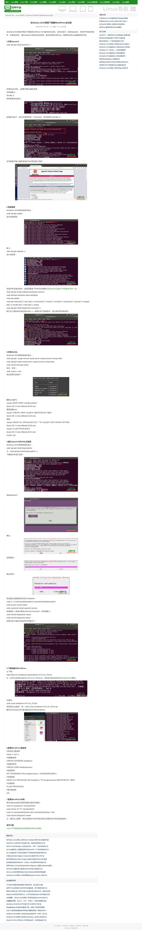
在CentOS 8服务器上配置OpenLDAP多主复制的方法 (24, 869)
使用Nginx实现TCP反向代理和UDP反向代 (113, 62)
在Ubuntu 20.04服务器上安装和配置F (112, 53)
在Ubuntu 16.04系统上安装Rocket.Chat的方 (114, 44)
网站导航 (85, 926)
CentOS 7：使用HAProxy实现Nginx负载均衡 (114, 35)
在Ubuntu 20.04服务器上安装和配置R (112, 56)
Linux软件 (52, 2)
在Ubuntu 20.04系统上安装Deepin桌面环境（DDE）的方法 (26, 914)
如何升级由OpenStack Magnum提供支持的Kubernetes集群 (26, 859)
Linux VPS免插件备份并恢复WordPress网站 (24, 828)
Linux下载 (24, 2)
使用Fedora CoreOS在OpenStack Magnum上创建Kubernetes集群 (29, 865)
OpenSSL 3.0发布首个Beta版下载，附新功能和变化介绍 (25, 843)
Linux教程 (43, 2)
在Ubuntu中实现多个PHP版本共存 (59, 289)
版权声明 (79, 926)
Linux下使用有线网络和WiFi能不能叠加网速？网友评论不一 (26, 910)
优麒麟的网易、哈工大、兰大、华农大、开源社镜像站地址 (26, 901)
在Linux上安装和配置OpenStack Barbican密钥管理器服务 (26, 872)
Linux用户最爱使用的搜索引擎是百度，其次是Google (24, 885)
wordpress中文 (66, 678)
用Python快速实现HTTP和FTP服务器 (112, 38)
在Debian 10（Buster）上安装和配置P (112, 50)
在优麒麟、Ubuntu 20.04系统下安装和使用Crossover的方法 (27, 898)
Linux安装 (33, 2)
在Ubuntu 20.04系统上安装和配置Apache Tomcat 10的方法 (26, 875)
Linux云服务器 (92, 2)
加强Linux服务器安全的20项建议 (110, 27)
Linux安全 (115, 2)
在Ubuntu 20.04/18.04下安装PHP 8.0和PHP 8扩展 (23, 904)
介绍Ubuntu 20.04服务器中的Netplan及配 (113, 18)
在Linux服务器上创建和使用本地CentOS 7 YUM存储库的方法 (27, 849)
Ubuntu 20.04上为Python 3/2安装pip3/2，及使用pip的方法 (26, 920)
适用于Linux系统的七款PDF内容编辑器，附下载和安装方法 (26, 888)
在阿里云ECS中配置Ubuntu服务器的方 (112, 65)
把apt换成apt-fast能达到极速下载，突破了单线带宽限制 (25, 907)
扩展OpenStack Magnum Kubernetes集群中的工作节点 (25, 856)
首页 (7, 2)
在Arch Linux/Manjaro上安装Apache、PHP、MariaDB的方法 (27, 846)
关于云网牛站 (58, 926)
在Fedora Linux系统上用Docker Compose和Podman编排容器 (27, 840)
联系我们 (65, 926)
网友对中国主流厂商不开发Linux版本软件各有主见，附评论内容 (28, 891)
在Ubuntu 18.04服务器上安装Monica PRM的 (114, 47)
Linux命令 (62, 2)
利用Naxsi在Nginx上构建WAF (109, 59)
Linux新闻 (14, 2)
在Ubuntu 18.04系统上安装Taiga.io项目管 (113, 68)
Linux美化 (71, 2)
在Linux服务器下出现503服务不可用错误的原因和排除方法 (26, 853)
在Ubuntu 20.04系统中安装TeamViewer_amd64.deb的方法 (26, 917)
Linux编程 (125, 2)
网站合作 (72, 926)
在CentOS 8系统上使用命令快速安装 (112, 24)
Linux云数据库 (105, 2)
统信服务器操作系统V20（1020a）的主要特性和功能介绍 (26, 862)
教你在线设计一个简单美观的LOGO (111, 41)
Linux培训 (81, 2)
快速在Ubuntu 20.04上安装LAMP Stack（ (113, 21)
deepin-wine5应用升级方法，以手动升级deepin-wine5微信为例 (28, 894)
